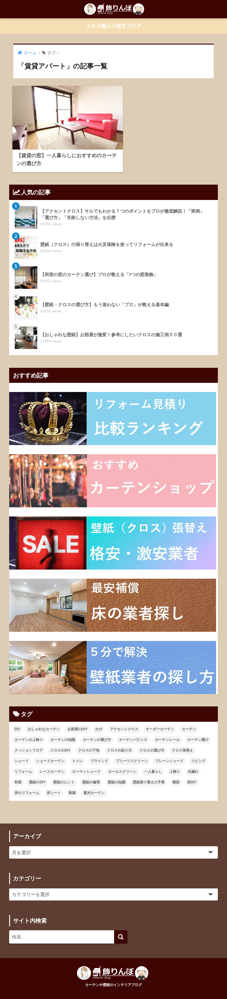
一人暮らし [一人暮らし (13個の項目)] (153, 763)
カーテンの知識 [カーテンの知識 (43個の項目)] (62, 731)
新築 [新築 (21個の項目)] (72, 785)
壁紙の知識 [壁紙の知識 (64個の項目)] (116, 774)
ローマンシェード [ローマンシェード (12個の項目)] (86, 763)
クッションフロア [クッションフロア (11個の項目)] (28, 742)
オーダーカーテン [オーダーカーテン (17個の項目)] (160, 721)
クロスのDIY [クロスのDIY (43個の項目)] (60, 742)
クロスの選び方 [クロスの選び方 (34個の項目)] (152, 742)
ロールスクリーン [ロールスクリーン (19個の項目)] (122, 763)
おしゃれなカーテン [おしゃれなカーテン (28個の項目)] (44, 721)
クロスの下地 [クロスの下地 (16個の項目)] (88, 742)
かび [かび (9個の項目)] (98, 721)
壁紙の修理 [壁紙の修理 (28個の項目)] (91, 774)
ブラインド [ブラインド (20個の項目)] (99, 753)
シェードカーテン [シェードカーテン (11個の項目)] (50, 753)
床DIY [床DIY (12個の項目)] (192, 774)
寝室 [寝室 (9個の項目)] (175, 774)
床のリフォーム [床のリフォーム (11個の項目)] (26, 785)
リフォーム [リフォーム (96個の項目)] (23, 763)
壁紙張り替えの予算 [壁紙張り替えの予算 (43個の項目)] (149, 774)
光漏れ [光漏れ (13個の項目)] (193, 763)
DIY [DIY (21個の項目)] (17, 721)
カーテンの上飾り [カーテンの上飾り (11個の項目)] (28, 731)
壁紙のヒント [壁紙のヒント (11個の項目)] (63, 774)
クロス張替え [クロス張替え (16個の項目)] (182, 742)
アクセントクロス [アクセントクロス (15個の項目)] (124, 721)
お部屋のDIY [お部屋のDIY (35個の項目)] (77, 721)
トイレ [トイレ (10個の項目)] (77, 753)
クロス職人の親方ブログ (113, 26)
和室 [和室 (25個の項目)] (18, 774)
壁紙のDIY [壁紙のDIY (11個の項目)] (37, 774)
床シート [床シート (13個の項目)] (54, 785)
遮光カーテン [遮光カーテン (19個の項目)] (94, 785)
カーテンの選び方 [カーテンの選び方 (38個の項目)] (97, 731)
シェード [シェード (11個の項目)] (21, 753)
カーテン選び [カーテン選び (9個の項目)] (197, 731)
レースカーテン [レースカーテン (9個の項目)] (52, 763)
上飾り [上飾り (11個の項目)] (174, 763)
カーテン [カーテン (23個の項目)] (189, 721)
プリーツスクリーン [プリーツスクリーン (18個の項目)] (132, 753)
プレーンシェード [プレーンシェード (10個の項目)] (169, 753)
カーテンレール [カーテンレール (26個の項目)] (167, 731)
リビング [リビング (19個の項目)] (198, 753)
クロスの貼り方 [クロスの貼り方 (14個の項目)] (119, 742)
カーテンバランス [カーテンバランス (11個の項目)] (133, 731)
